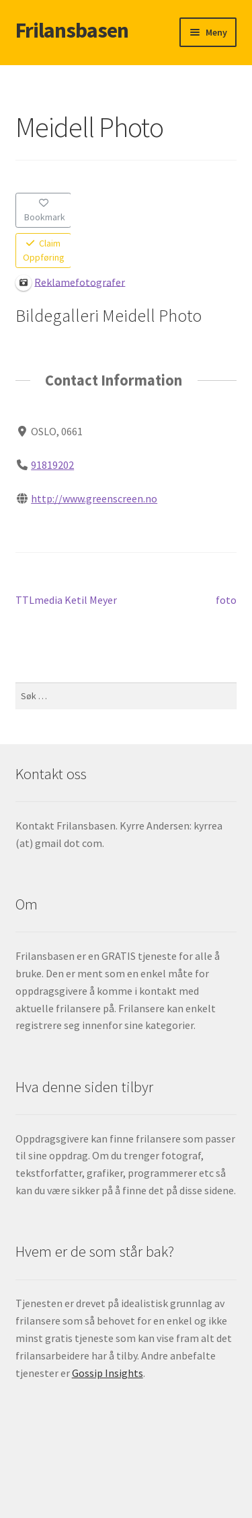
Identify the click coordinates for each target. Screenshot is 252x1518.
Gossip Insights (107, 1373)
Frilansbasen (71, 30)
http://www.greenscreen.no (94, 497)
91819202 (52, 465)
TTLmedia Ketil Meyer (66, 600)
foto (226, 600)
